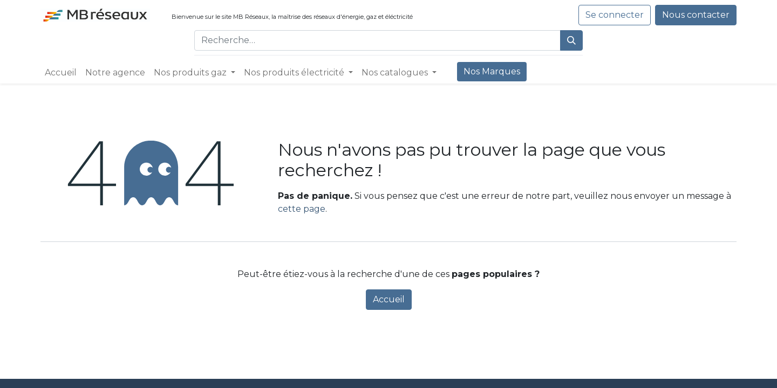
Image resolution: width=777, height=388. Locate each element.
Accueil (389, 299)
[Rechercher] (571, 40)
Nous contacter (696, 15)
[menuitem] (60, 73)
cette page (301, 209)
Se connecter (614, 15)
